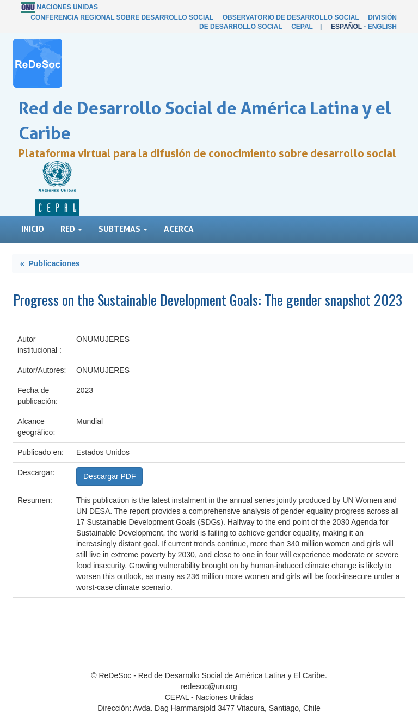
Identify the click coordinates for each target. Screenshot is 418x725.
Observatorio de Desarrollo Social (291, 17)
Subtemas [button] (123, 229)
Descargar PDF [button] (109, 476)
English (382, 26)
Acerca (179, 229)
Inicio (32, 229)
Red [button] (71, 229)
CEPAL (302, 26)
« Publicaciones (50, 263)
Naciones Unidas (67, 7)
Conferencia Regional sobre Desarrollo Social (121, 17)
